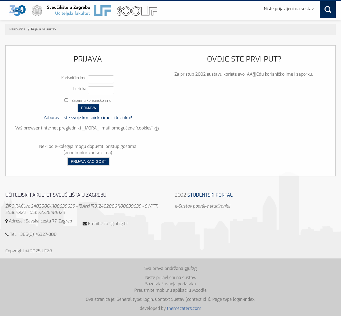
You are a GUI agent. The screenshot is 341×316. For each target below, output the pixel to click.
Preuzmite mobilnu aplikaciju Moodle (170, 290)
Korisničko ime (73, 77)
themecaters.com (184, 308)
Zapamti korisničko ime (91, 100)
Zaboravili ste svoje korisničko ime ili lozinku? (87, 117)
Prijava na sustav (43, 29)
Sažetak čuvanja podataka (170, 284)
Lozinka (79, 88)
